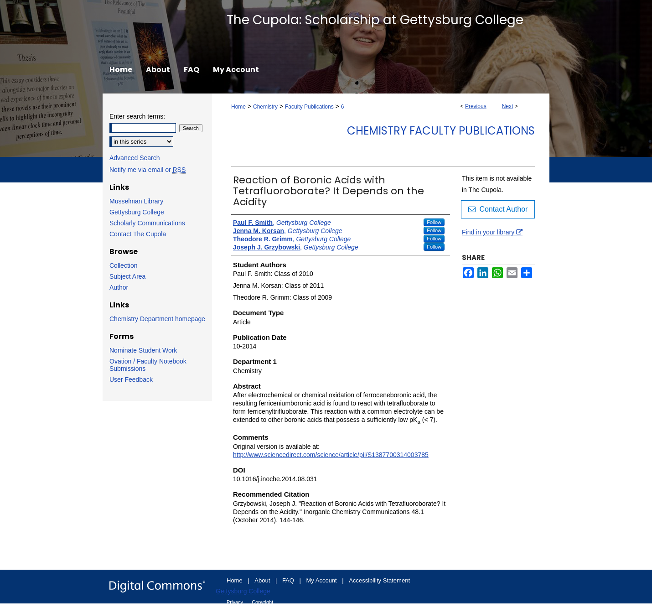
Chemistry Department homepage (157, 318)
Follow (434, 222)
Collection (123, 265)
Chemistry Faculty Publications (441, 130)
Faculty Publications (309, 107)
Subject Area (127, 276)
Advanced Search (134, 157)
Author (118, 287)
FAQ (289, 580)
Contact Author (498, 209)
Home (238, 107)
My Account (322, 580)
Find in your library (492, 232)
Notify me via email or (147, 169)
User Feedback (131, 379)
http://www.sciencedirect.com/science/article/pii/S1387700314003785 (331, 454)
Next (507, 106)
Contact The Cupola (137, 234)
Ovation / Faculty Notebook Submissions (147, 365)
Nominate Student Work (143, 350)
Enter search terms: (137, 116)
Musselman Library (136, 201)
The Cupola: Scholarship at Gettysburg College (375, 20)
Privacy (235, 602)
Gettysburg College (136, 212)
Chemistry (265, 107)
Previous (475, 106)
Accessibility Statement (379, 580)
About (263, 580)
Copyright (262, 602)
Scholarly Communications (147, 223)
